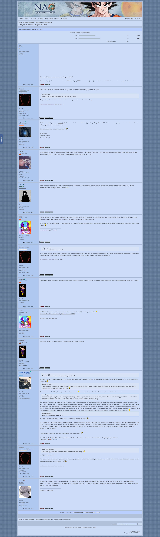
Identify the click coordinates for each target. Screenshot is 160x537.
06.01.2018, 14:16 (28, 180)
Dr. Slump (93, 527)
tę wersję (60, 123)
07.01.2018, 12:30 (28, 212)
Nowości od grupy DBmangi (48, 230)
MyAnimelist (43, 133)
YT (63, 104)
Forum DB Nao (23, 519)
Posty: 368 (21, 396)
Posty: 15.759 (22, 113)
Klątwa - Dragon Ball (46, 490)
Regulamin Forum (44, 104)
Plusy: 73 (21, 111)
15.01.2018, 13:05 (28, 443)
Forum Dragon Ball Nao (80, 9)
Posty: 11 (21, 55)
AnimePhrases (86, 527)
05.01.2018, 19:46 (28, 147)
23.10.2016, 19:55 (28, 84)
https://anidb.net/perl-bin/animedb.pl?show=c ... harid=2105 (57, 314)
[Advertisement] (90, 59)
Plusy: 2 (21, 174)
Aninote (79, 527)
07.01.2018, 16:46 (28, 275)
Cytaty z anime (51, 104)
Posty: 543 (21, 302)
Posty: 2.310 (22, 144)
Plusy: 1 (21, 53)
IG (58, 104)
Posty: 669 (21, 239)
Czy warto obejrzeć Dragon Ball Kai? (33, 25)
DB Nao (66, 527)
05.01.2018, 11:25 (28, 118)
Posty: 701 (21, 176)
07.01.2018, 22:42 (28, 368)
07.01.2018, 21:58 (28, 306)
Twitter (60, 104)
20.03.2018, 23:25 (28, 508)
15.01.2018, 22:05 (28, 476)
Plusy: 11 (21, 143)
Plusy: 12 (21, 237)
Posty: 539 (21, 209)
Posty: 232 (21, 504)
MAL (56, 104)
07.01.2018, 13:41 (28, 242)
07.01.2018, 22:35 (28, 336)
